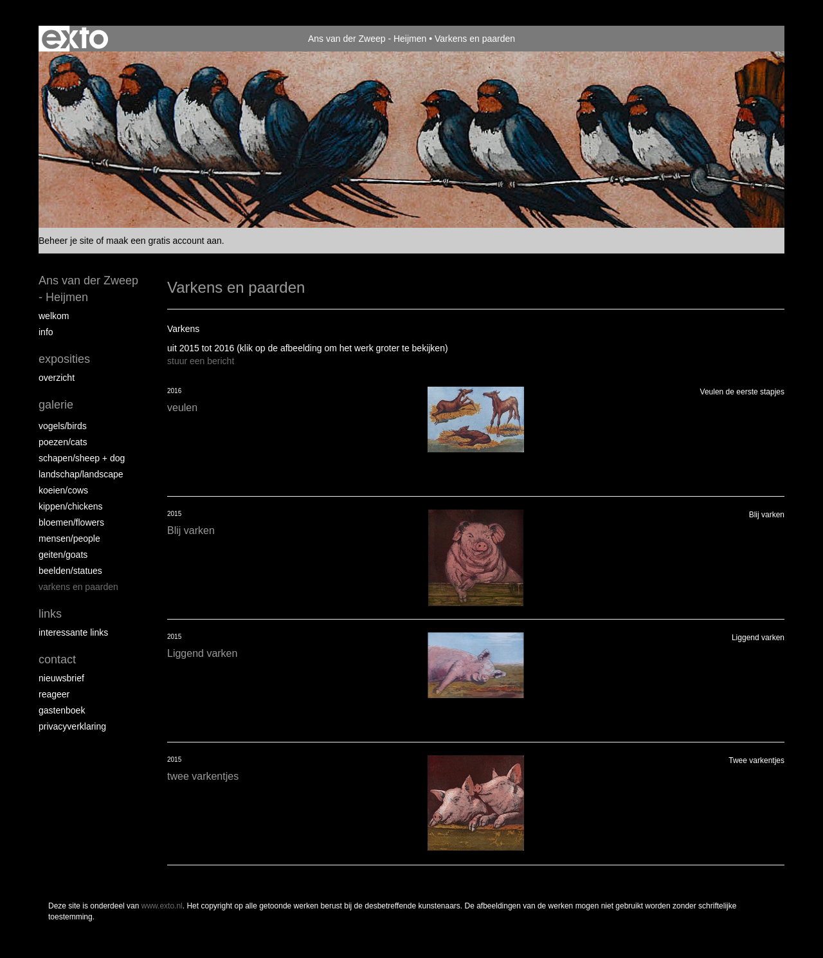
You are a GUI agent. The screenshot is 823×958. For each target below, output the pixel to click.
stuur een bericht (200, 361)
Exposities (64, 359)
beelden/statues (70, 571)
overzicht (57, 378)
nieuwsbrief (61, 678)
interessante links (73, 632)
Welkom (54, 316)
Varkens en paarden (78, 587)
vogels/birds (63, 426)
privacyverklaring (72, 726)
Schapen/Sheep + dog (82, 458)
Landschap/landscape (81, 474)
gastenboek (62, 710)
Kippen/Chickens (71, 506)
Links (50, 613)
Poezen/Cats (63, 442)
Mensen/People (69, 538)
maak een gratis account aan (164, 240)
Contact (57, 659)
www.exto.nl (162, 905)
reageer (54, 694)
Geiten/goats (63, 554)
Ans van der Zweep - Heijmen (367, 38)
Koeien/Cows (63, 490)
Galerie (56, 404)
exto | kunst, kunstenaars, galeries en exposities (75, 38)
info (46, 332)
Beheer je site (66, 240)
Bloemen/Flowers (71, 522)
